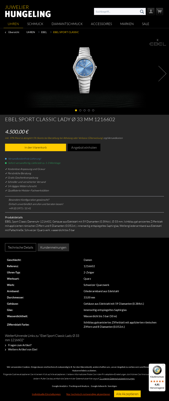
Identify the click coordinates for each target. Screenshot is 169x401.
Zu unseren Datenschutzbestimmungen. (117, 378)
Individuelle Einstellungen (46, 394)
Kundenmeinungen (53, 247)
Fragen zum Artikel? (18, 345)
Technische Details (20, 247)
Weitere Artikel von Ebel (21, 349)
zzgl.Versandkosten (113, 138)
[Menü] (163, 366)
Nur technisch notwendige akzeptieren (88, 394)
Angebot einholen (84, 147)
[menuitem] (120, 11)
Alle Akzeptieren (127, 394)
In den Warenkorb (36, 147)
